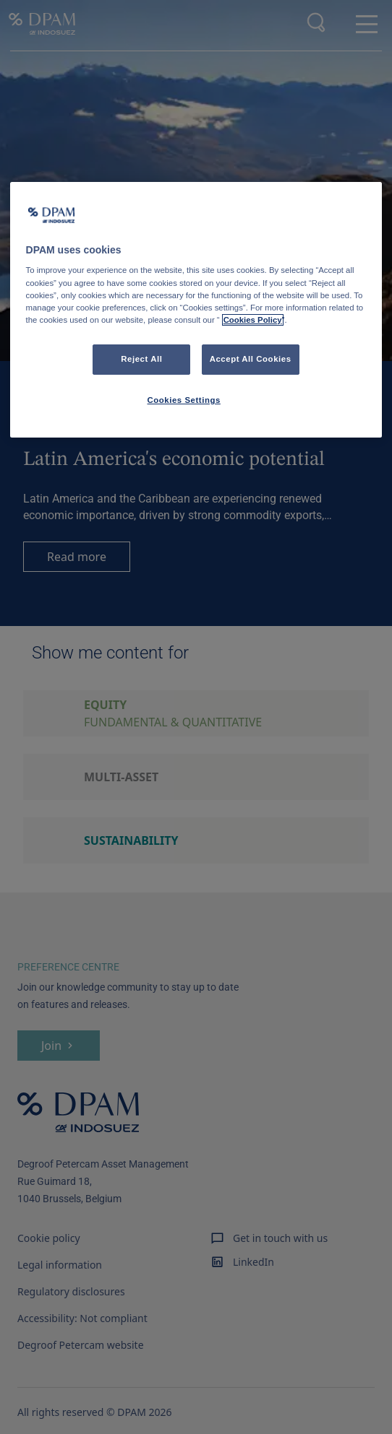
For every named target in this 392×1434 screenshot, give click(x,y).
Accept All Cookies (250, 359)
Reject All (141, 359)
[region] (196, 310)
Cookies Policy (252, 320)
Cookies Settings (183, 400)
